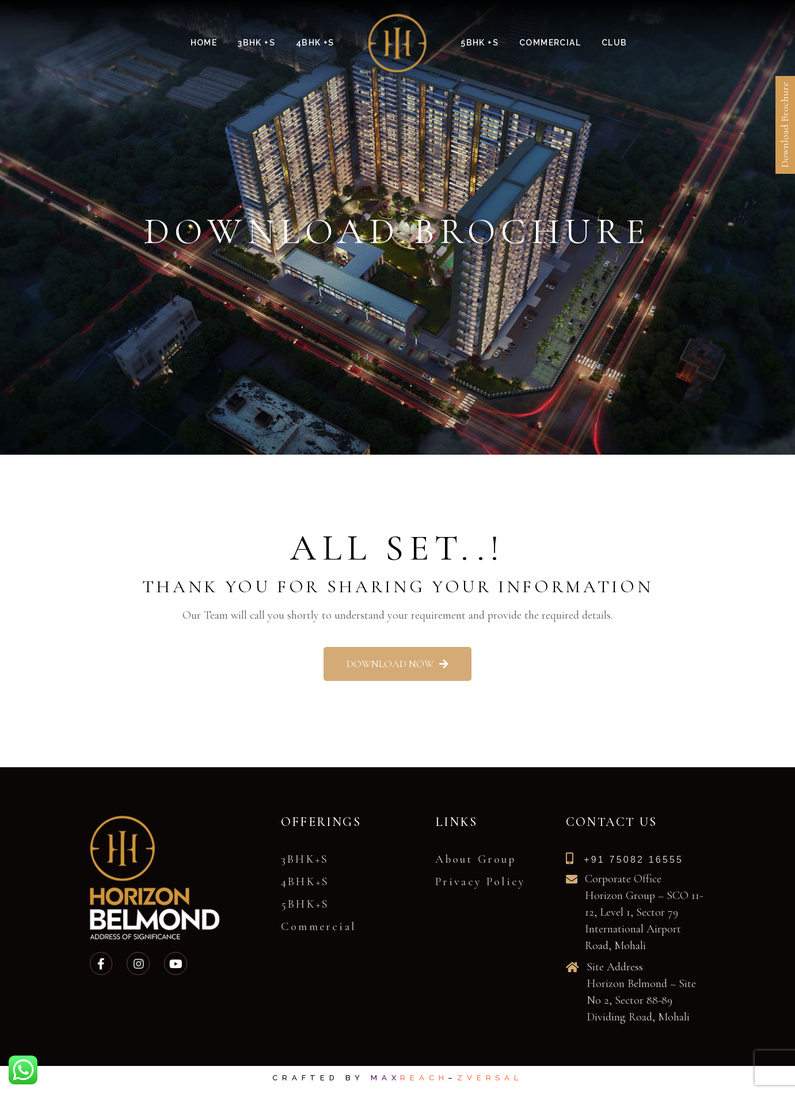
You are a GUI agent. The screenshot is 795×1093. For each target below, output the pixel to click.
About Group (475, 859)
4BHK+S (305, 882)
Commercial (318, 927)
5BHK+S (305, 904)
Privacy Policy (480, 882)
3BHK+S (305, 859)
